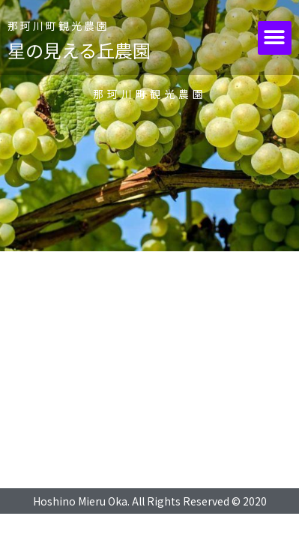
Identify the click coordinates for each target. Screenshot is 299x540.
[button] (275, 38)
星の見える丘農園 (79, 50)
